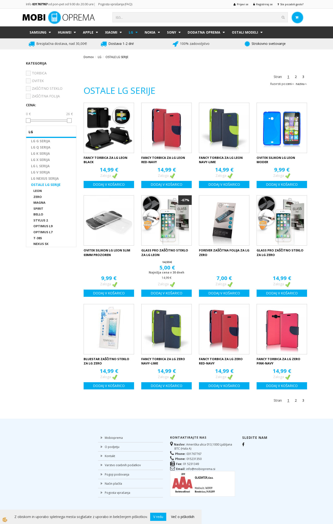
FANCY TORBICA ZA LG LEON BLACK (105, 159)
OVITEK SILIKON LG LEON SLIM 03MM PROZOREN (107, 252)
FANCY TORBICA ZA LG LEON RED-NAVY (163, 159)
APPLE (88, 32)
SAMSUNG (38, 32)
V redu (158, 516)
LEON (37, 191)
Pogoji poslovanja (117, 474)
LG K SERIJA (40, 153)
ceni (290, 84)
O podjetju (112, 447)
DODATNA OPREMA (204, 32)
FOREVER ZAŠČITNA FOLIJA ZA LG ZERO (224, 252)
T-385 (37, 238)
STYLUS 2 (40, 220)
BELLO (38, 214)
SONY (171, 32)
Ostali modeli (245, 32)
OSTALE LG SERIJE (46, 184)
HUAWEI (64, 32)
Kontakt (110, 456)
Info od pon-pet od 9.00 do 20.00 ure (60, 4)
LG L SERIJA (40, 166)
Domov (89, 57)
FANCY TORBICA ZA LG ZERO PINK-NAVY (278, 361)
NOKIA (150, 32)
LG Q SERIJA (40, 147)
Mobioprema (114, 438)
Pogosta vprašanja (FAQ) (115, 4)
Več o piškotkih (182, 516)
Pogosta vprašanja (117, 493)
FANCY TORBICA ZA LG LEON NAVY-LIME (221, 159)
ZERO (37, 197)
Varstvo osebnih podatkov (123, 465)
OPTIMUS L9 (42, 226)
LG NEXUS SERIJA (45, 178)
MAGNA (39, 202)
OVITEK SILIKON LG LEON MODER (276, 159)
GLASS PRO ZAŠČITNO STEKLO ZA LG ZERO (280, 252)
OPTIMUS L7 (42, 232)
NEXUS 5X (41, 244)
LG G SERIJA (40, 141)
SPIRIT (38, 208)
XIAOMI (111, 32)
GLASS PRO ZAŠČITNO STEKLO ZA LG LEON (164, 252)
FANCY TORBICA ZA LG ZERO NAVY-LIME (163, 361)
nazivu (301, 84)
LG (131, 32)
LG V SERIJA (40, 172)
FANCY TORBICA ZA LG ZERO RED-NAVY (221, 361)
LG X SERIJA (40, 159)
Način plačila (113, 484)
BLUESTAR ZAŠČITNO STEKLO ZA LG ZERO (106, 361)
